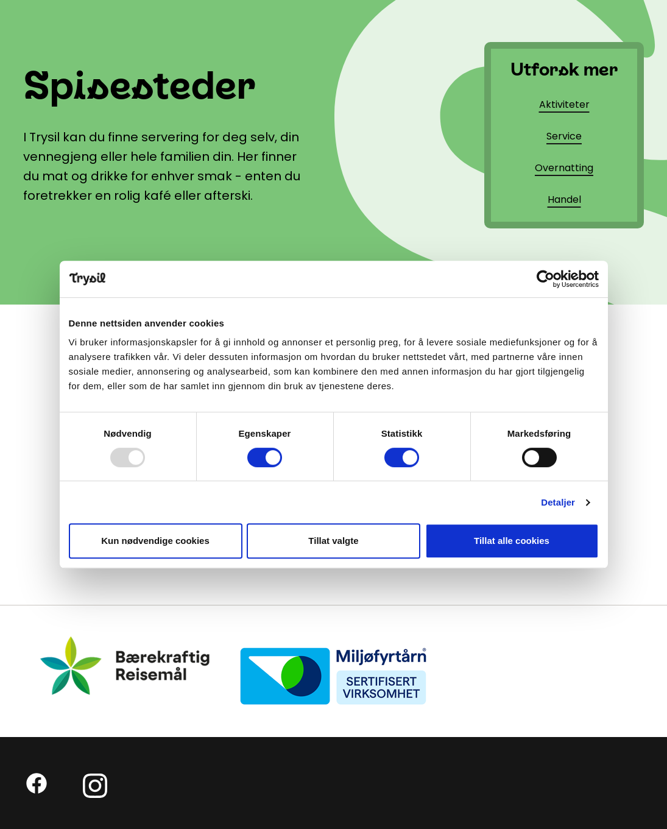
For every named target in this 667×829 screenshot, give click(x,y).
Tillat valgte (333, 540)
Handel (564, 199)
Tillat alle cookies (511, 540)
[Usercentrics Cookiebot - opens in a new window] (545, 279)
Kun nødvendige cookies (155, 540)
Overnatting (564, 168)
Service (564, 136)
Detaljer (558, 502)
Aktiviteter (564, 104)
